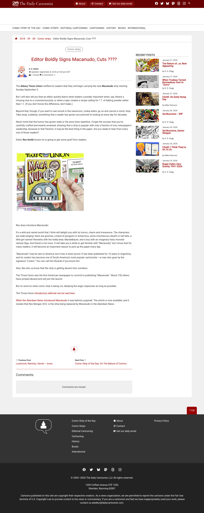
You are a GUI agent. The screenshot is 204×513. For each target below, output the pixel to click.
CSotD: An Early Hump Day (174, 98)
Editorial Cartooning (74, 28)
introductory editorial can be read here (55, 293)
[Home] (16, 39)
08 (33, 38)
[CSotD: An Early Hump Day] (147, 99)
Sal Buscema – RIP (172, 114)
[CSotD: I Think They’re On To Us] (147, 149)
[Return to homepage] (44, 438)
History (111, 28)
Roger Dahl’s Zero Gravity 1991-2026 (172, 165)
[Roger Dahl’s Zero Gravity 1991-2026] (147, 166)
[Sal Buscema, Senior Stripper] (147, 133)
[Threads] (179, 4)
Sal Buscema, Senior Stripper (173, 132)
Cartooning (97, 28)
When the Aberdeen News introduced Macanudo (41, 300)
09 (28, 38)
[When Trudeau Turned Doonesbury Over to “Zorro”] (147, 82)
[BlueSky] (167, 4)
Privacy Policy (161, 420)
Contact (97, 4)
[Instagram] (184, 4)
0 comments (49, 75)
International (137, 28)
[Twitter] (162, 4)
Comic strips (44, 38)
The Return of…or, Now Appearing (174, 64)
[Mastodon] (173, 4)
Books (122, 28)
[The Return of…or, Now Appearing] (147, 66)
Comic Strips (50, 28)
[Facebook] (156, 4)
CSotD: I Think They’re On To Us (174, 148)
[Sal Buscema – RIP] (147, 116)
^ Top (192, 410)
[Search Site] (190, 4)
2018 (22, 38)
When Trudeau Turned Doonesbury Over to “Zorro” (174, 82)
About (80, 4)
